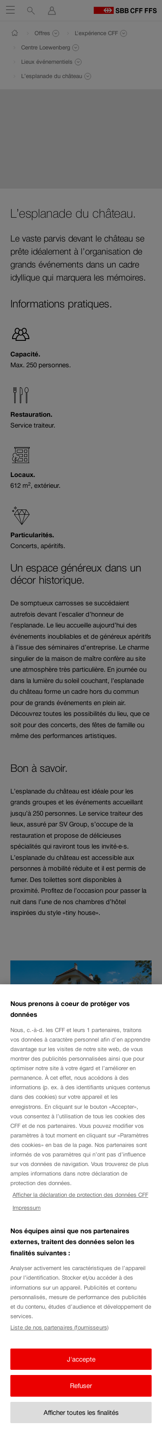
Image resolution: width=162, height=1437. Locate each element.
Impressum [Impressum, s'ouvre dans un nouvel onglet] (27, 1218)
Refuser (81, 1395)
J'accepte (81, 1368)
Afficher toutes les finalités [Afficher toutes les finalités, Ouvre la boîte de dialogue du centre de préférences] (81, 1422)
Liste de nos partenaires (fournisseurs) (59, 1337)
